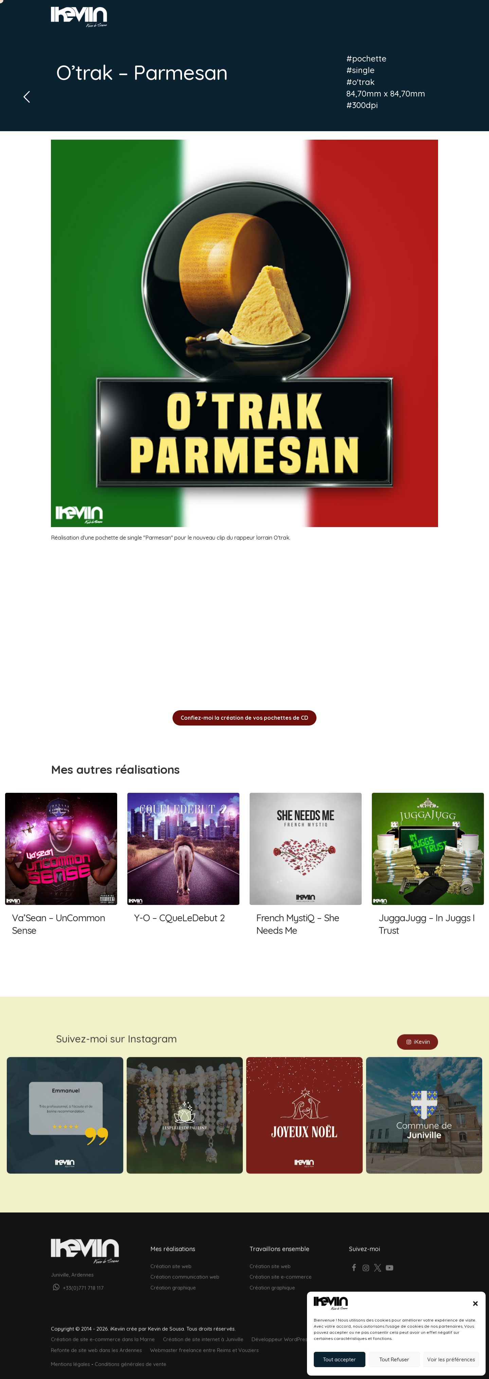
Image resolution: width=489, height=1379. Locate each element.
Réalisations (328, 19)
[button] (475, 1303)
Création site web (171, 1258)
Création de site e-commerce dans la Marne (103, 1332)
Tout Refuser (394, 1359)
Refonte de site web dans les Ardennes (96, 1342)
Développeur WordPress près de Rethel (298, 1332)
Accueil (241, 19)
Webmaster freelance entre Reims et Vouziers (204, 1342)
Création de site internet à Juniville (203, 1332)
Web (264, 19)
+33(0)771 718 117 (77, 1280)
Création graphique (173, 1280)
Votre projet (408, 19)
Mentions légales (70, 1357)
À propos (363, 19)
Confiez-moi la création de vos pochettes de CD (244, 717)
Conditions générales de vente (130, 1357)
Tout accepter (339, 1359)
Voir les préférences (451, 1359)
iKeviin (417, 1034)
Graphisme (291, 19)
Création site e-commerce (281, 1269)
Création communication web (184, 1269)
